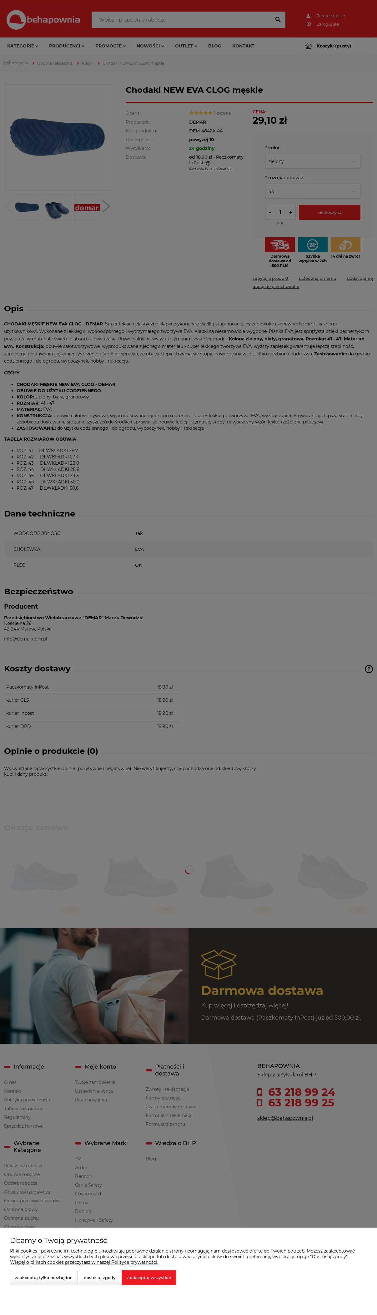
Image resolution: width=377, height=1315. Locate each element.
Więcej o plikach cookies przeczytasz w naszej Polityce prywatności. (84, 1262)
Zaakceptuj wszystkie (149, 1277)
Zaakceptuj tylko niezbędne (44, 1277)
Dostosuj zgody (99, 1277)
